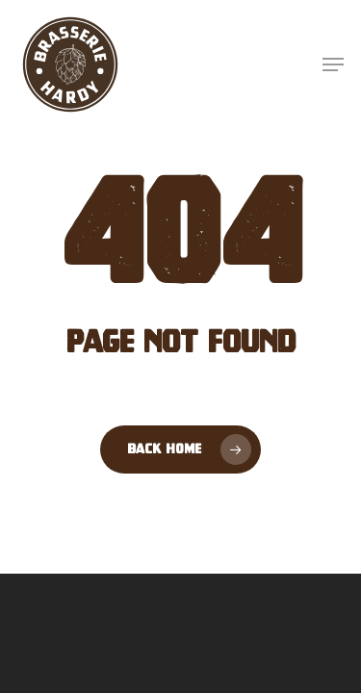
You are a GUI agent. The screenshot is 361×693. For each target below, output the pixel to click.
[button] (333, 64)
